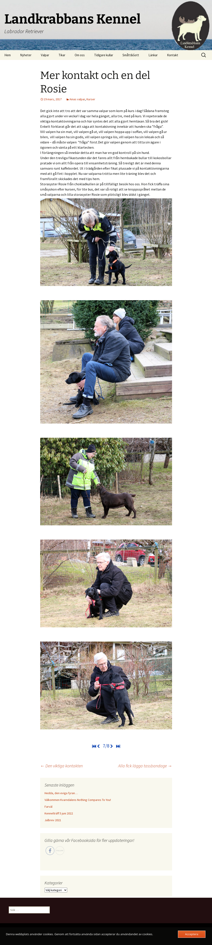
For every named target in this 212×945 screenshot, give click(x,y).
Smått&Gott (130, 55)
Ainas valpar (77, 99)
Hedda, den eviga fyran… (61, 793)
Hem (7, 55)
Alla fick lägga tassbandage (145, 765)
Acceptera (191, 934)
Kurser (90, 99)
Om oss (80, 55)
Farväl (48, 807)
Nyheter (25, 55)
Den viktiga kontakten (61, 765)
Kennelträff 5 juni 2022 (59, 813)
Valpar (45, 55)
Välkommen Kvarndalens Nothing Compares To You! (78, 800)
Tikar (62, 55)
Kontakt (172, 55)
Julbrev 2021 (53, 820)
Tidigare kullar (103, 55)
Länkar (153, 55)
